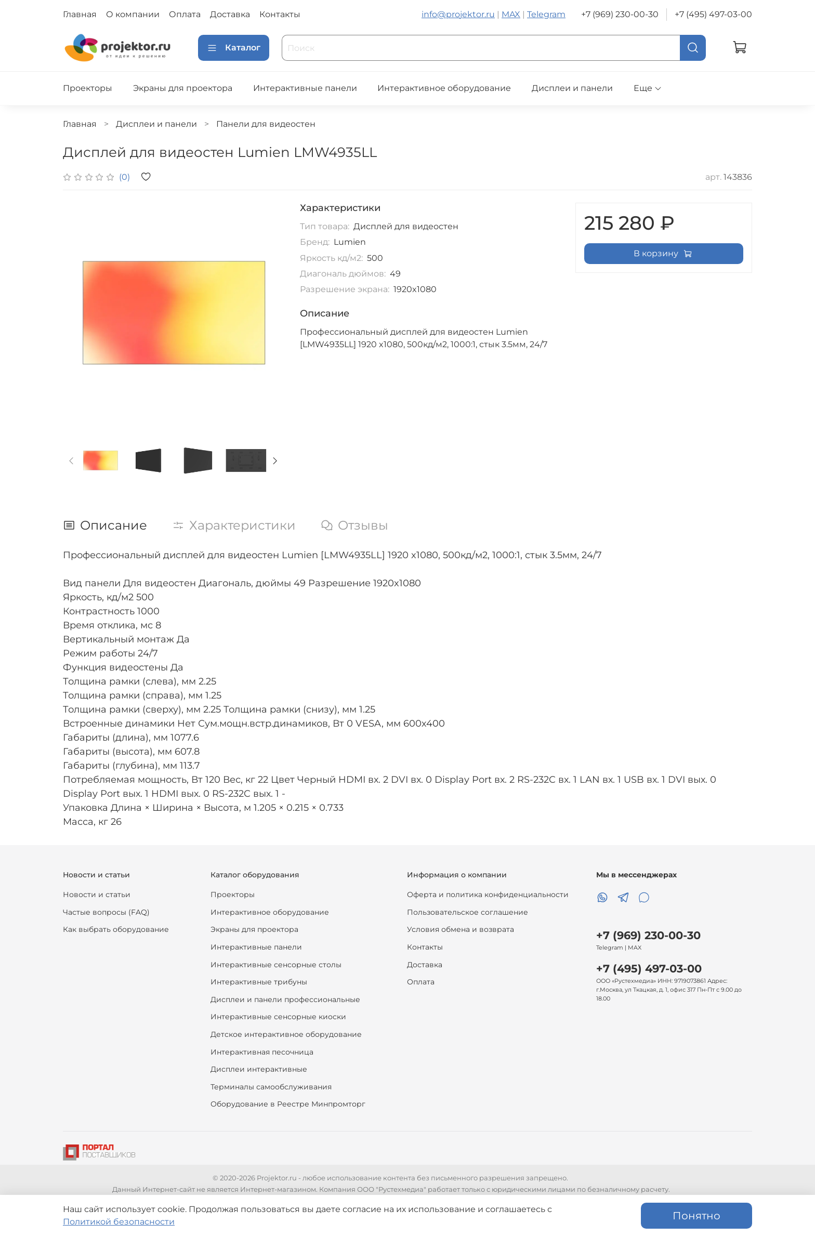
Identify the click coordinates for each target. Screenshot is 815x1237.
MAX (511, 14)
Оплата (185, 14)
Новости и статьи (96, 894)
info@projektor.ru (458, 14)
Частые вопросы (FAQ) (106, 912)
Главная (80, 14)
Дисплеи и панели (572, 88)
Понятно (696, 1215)
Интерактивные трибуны (259, 981)
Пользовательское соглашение (467, 912)
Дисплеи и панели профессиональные (285, 999)
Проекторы (87, 88)
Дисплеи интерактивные (259, 1069)
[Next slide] (275, 461)
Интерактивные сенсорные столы (276, 964)
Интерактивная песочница (262, 1052)
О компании (133, 14)
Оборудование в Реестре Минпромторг (288, 1104)
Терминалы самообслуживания (271, 1086)
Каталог (233, 48)
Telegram (546, 14)
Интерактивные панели (305, 88)
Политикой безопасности (119, 1222)
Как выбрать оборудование (116, 929)
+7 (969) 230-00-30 (620, 14)
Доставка (230, 14)
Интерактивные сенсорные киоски (278, 1016)
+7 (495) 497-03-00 (713, 14)
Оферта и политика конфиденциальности (488, 894)
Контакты (279, 14)
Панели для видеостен (266, 124)
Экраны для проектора (182, 88)
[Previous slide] (71, 461)
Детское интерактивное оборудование (286, 1034)
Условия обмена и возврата (460, 929)
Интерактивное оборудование (444, 88)
